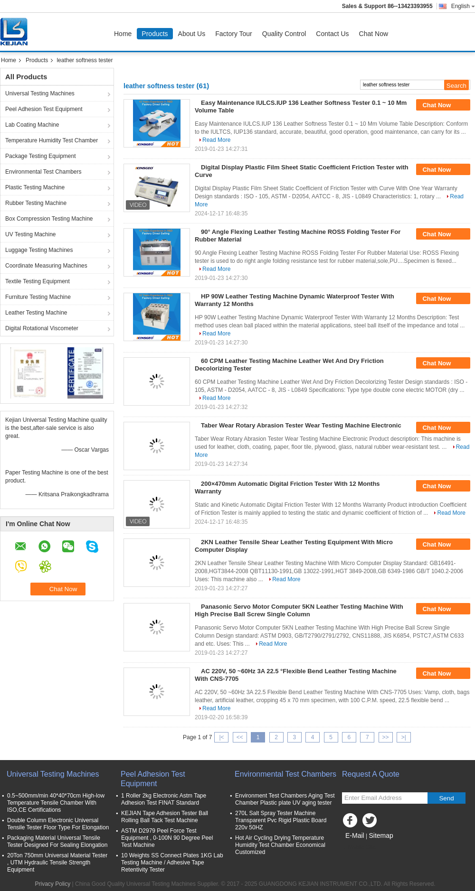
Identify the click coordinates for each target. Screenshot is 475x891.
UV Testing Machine (30, 234)
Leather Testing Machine (36, 312)
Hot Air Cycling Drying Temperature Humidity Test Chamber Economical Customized (280, 845)
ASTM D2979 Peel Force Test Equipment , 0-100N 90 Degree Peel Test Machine (167, 837)
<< (240, 737)
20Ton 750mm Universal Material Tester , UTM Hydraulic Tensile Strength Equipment (57, 862)
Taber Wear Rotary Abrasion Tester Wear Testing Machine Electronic (301, 425)
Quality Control (284, 33)
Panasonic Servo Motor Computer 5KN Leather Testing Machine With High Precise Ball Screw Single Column (299, 610)
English (463, 6)
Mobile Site (359, 847)
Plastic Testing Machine (35, 187)
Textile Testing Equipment (37, 281)
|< (221, 737)
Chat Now (373, 33)
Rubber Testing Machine (35, 203)
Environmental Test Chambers (43, 171)
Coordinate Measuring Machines (46, 265)
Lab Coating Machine (32, 124)
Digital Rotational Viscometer (41, 328)
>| (403, 737)
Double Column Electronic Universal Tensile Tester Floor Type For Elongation (58, 824)
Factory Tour (233, 33)
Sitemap (381, 835)
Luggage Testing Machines (39, 250)
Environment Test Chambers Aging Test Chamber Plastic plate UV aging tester (285, 799)
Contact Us (332, 33)
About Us (192, 33)
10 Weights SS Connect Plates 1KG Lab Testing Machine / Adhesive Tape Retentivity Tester (172, 862)
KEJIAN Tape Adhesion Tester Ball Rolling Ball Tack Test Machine (164, 817)
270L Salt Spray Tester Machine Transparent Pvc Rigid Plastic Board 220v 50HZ (280, 820)
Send (446, 798)
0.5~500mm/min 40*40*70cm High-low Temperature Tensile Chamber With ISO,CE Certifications (55, 802)
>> (385, 737)
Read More (216, 140)
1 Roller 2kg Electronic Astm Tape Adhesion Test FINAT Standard (163, 799)
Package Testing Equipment (40, 156)
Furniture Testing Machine (38, 297)
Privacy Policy (53, 884)
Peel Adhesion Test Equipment (44, 109)
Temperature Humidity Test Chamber (51, 140)
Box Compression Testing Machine (49, 218)
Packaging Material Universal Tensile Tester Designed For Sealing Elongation (57, 841)
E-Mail (354, 835)
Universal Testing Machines (40, 93)
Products (155, 33)
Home (123, 33)
